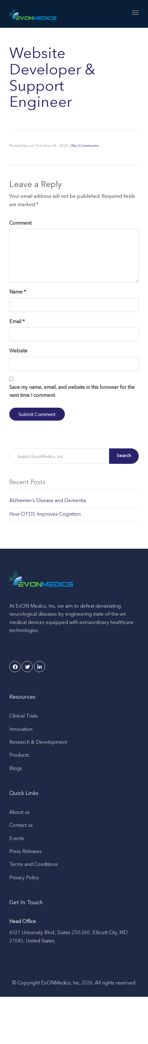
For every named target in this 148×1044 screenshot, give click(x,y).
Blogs (15, 768)
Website (18, 351)
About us (19, 812)
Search (124, 456)
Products (19, 755)
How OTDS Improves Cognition (45, 514)
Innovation (20, 729)
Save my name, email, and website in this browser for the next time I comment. (72, 391)
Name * (17, 292)
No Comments (85, 146)
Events (16, 838)
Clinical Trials (23, 716)
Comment (20, 223)
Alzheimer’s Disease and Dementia (47, 500)
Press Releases (25, 851)
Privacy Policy (24, 878)
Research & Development (38, 742)
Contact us (21, 825)
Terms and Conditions (33, 864)
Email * (17, 321)
